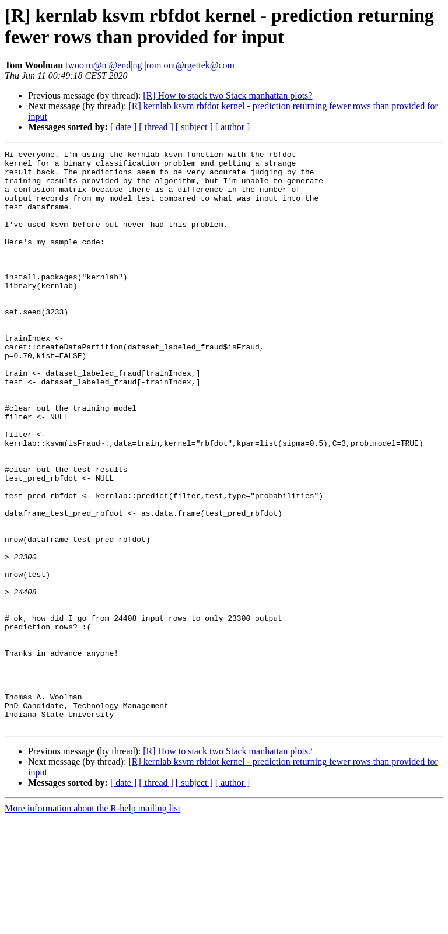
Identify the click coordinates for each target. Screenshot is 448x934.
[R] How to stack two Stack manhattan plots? (227, 95)
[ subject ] (194, 127)
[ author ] (232, 127)
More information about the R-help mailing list (92, 924)
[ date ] (123, 127)
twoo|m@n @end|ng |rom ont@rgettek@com (150, 65)
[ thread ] (156, 127)
